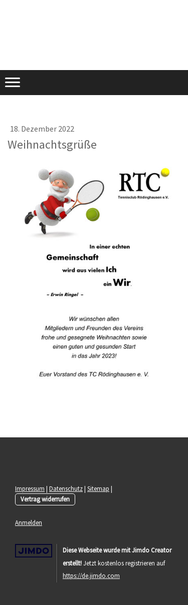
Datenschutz (66, 488)
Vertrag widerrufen (45, 499)
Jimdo (33, 550)
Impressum (30, 488)
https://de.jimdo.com (91, 575)
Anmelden (28, 522)
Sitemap (98, 488)
